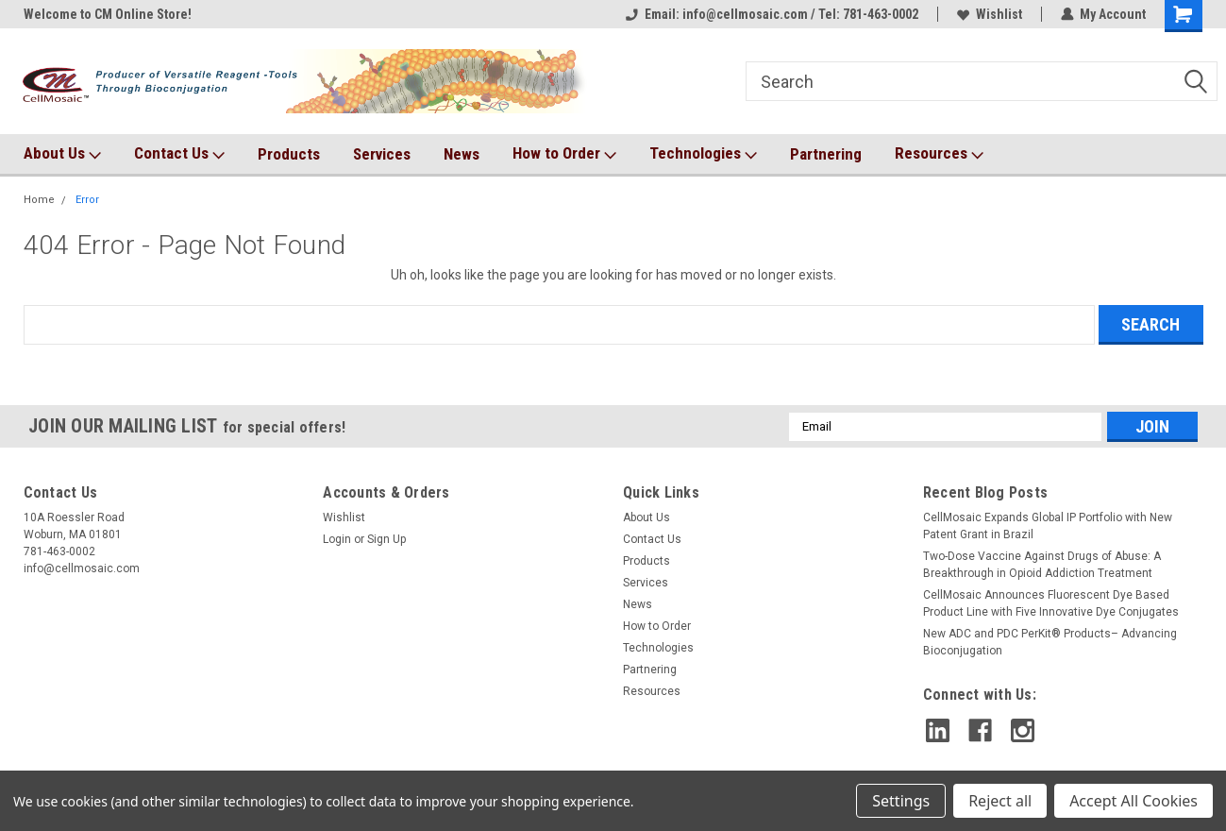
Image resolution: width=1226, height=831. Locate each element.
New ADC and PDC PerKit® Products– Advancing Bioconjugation (1050, 642)
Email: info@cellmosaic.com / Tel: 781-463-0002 (772, 14)
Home (39, 200)
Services (382, 153)
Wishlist (989, 14)
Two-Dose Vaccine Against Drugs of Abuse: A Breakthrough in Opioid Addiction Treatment (1042, 565)
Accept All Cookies (1133, 800)
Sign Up (386, 539)
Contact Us (179, 154)
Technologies (703, 154)
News (461, 153)
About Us (62, 154)
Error (87, 200)
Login (337, 539)
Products (289, 153)
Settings (901, 800)
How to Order (564, 154)
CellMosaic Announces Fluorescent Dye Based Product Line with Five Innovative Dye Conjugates (1051, 603)
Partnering (826, 153)
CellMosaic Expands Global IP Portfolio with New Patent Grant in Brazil (1047, 526)
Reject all (1000, 800)
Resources (939, 154)
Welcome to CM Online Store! (108, 14)
